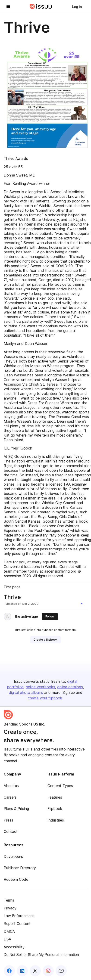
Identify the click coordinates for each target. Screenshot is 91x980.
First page (12, 587)
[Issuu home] (41, 6)
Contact (11, 831)
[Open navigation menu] (8, 6)
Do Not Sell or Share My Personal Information (41, 955)
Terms (9, 900)
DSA (7, 939)
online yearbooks (40, 687)
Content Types (60, 785)
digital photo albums (26, 692)
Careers (10, 797)
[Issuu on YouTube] (61, 970)
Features (54, 797)
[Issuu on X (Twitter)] (35, 970)
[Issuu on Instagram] (48, 970)
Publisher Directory (20, 867)
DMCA (9, 931)
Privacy (10, 908)
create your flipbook (45, 698)
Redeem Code (16, 879)
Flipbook (54, 808)
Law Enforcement (19, 915)
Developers (13, 856)
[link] (76, 6)
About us (11, 785)
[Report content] (82, 604)
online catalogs (70, 687)
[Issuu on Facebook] (9, 970)
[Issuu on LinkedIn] (22, 970)
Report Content (17, 923)
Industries (55, 820)
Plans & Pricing (16, 808)
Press (8, 820)
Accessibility (14, 947)
